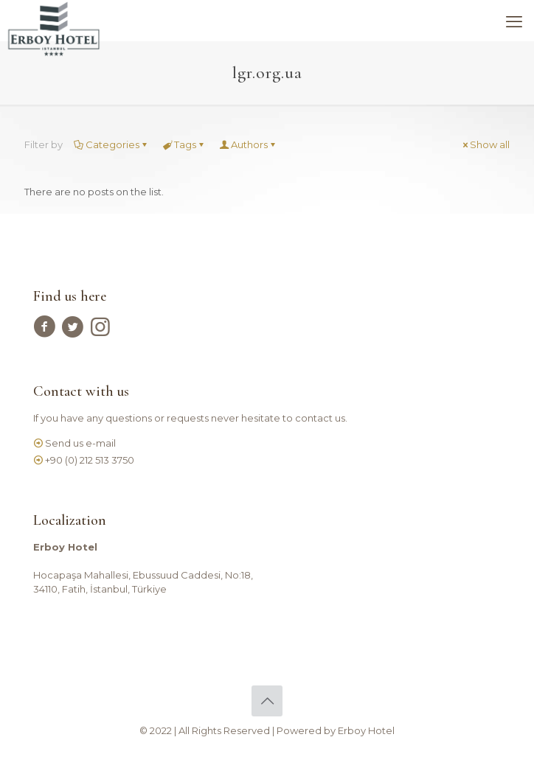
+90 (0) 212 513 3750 (89, 460)
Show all (485, 144)
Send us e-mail (80, 443)
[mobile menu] (514, 22)
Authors (248, 144)
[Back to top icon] (267, 700)
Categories (111, 144)
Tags (184, 144)
